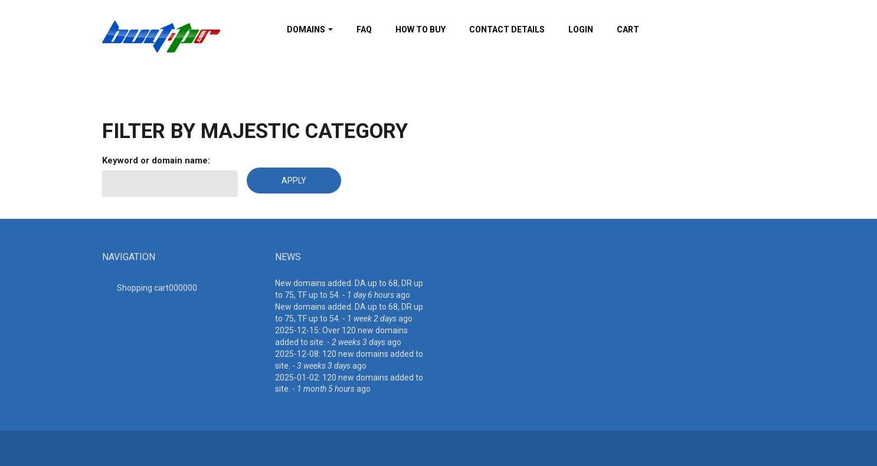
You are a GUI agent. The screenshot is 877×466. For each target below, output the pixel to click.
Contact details (507, 29)
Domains (310, 29)
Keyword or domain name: (156, 160)
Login (580, 29)
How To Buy (420, 29)
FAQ (364, 29)
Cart (628, 29)
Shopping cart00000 (157, 288)
